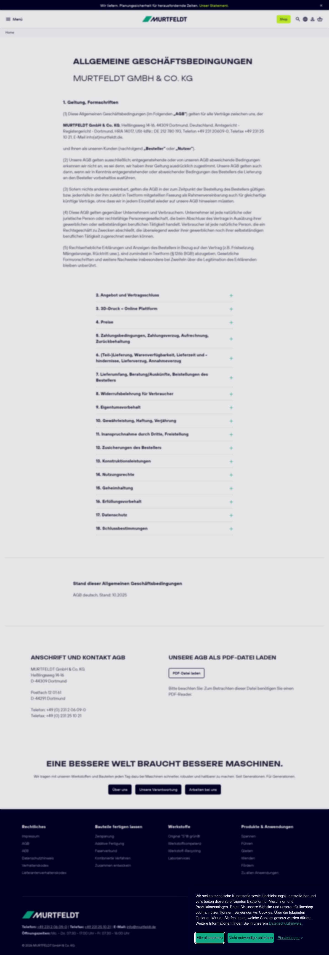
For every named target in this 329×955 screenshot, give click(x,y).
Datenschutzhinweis (285, 923)
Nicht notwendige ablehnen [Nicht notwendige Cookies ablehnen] (251, 938)
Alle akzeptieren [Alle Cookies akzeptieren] (210, 938)
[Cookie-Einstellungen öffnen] (290, 938)
